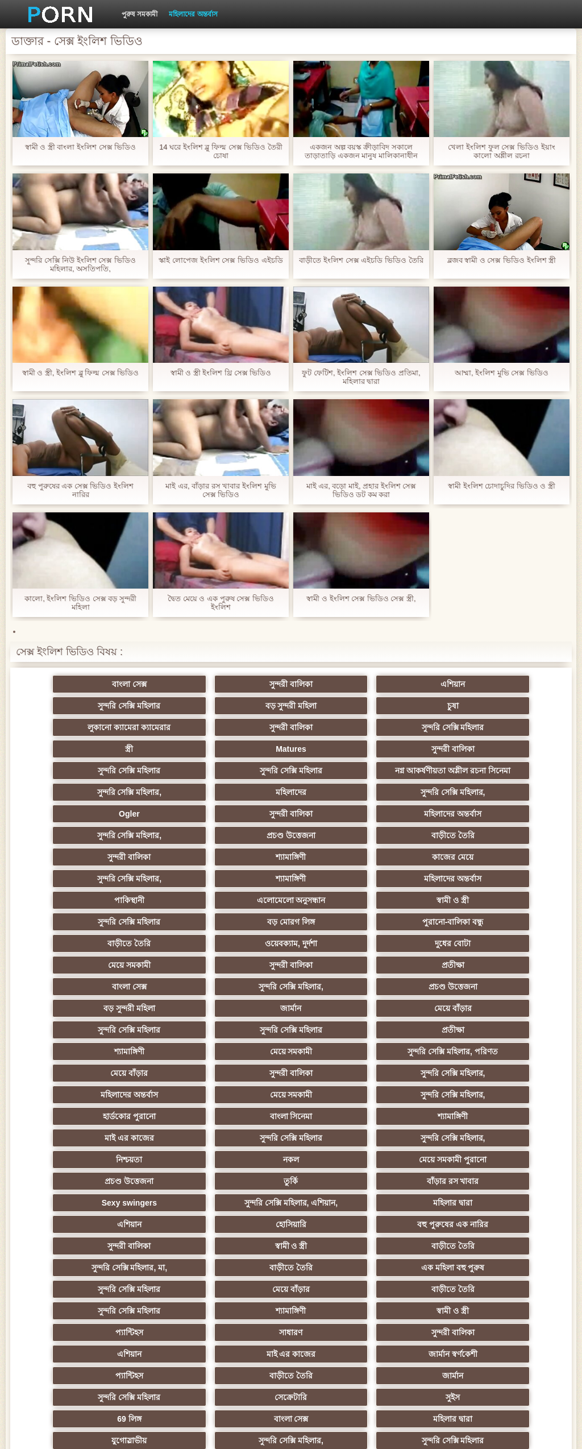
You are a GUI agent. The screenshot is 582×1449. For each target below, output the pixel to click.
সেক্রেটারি (124, 1241)
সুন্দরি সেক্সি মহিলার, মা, (235, 1133)
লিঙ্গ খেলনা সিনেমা (457, 1284)
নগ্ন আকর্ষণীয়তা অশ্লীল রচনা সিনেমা (346, 751)
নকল (458, 1046)
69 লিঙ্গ (347, 1241)
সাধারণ (457, 1176)
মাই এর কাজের (458, 1025)
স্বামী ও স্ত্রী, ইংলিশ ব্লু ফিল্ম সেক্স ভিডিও (80, 373)
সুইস (235, 1241)
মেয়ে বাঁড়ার (458, 938)
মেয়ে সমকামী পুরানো (124, 1068)
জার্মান (346, 938)
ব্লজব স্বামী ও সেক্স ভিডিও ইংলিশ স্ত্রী (501, 260)
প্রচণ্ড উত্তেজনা (346, 809)
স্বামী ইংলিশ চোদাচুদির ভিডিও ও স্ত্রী (501, 486)
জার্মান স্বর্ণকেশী (458, 1198)
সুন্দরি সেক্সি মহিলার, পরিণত (235, 982)
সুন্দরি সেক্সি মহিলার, (458, 766)
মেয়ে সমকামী (457, 895)
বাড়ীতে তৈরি (458, 809)
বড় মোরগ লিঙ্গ (347, 874)
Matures (346, 727)
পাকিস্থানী (346, 852)
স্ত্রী (235, 727)
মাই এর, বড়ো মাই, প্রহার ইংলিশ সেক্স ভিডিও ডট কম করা (361, 490)
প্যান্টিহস (346, 1176)
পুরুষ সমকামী (139, 14)
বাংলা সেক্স (124, 684)
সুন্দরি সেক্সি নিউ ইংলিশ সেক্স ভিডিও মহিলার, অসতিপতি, (80, 264)
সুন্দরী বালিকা (235, 684)
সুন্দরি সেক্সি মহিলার (458, 684)
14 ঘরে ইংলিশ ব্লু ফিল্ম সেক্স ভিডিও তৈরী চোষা (220, 151)
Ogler (346, 787)
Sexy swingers (124, 1090)
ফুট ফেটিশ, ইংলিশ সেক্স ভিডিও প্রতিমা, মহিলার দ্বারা (361, 377)
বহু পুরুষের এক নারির (235, 1111)
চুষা (235, 705)
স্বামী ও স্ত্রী (124, 874)
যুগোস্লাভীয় (235, 1263)
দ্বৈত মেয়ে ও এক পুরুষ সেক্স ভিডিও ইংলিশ (221, 602)
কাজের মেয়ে (346, 830)
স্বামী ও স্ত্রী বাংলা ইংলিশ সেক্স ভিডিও (80, 147)
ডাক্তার (124, 1306)
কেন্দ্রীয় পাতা (491, 1431)
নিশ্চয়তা (347, 1046)
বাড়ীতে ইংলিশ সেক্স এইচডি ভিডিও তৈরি (361, 260)
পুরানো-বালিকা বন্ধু (458, 874)
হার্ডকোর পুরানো (124, 1025)
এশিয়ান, (124, 1284)
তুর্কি (346, 1068)
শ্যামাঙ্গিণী (236, 830)
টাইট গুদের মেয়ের (123, 1327)
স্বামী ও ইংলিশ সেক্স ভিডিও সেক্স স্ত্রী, (360, 598)
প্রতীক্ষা (235, 917)
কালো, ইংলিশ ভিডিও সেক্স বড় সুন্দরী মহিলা (80, 602)
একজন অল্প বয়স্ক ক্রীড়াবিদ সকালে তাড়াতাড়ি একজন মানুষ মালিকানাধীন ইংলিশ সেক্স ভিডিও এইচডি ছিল (361, 151)
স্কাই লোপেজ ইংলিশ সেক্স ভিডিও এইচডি (220, 260)
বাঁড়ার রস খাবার (458, 1068)
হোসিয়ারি (124, 1111)
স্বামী (235, 1327)
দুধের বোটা (346, 895)
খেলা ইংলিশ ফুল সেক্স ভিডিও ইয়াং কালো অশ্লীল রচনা (501, 151)
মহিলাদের (124, 787)
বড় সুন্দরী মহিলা (124, 705)
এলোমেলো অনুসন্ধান (457, 852)
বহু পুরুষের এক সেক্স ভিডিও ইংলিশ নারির (80, 490)
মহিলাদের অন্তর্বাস (193, 14)
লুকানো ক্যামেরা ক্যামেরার (346, 705)
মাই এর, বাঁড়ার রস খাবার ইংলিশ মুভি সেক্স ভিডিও (220, 490)
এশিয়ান (346, 684)
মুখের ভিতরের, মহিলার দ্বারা (235, 1306)
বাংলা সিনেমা (235, 1025)
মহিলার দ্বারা (346, 1090)
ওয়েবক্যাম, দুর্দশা (235, 895)
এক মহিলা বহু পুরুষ (458, 1133)
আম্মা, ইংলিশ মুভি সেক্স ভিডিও (501, 373)
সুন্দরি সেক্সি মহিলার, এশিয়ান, (235, 1090)
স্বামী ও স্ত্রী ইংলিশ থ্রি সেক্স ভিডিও (221, 373)
